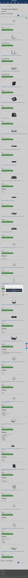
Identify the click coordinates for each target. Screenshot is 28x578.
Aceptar (14, 136)
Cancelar (14, 137)
